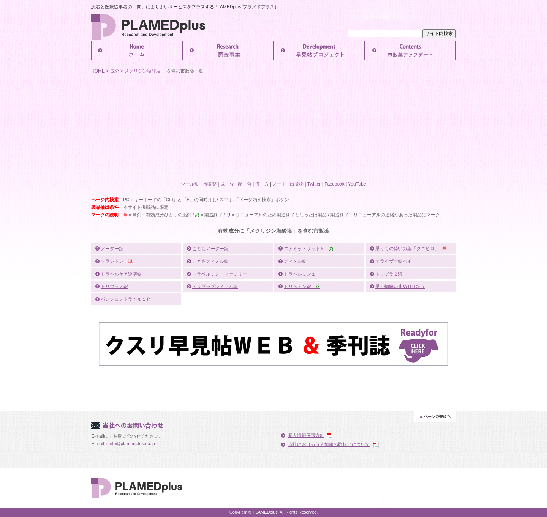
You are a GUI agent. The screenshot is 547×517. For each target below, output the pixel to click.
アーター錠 (112, 248)
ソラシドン (117, 261)
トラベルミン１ (300, 274)
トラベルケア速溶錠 (121, 274)
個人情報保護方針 (306, 435)
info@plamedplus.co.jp (132, 443)
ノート (279, 184)
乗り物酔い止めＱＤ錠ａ (400, 286)
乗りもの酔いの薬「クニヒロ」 (410, 248)
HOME (98, 71)
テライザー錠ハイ (393, 261)
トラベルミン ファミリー (219, 274)
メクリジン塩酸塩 (143, 71)
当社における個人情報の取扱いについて (329, 444)
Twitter (314, 184)
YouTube (357, 184)
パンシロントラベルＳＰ (126, 299)
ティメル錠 (295, 261)
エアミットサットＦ (309, 248)
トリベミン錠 (302, 286)
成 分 (227, 184)
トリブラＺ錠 (114, 286)
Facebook (334, 184)
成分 (114, 71)
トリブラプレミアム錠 (215, 286)
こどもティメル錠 (210, 261)
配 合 (244, 184)
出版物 (297, 184)
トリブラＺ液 (389, 274)
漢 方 (262, 184)
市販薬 (210, 184)
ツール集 (190, 184)
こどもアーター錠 (210, 248)
